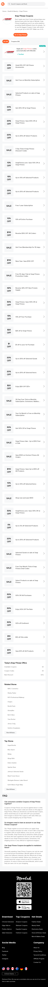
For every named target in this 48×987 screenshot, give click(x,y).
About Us (36, 948)
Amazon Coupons (21, 922)
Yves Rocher (11, 719)
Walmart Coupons (21, 925)
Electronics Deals (37, 929)
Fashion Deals (36, 922)
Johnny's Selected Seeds (15, 771)
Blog (3, 948)
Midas (9, 754)
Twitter (4, 955)
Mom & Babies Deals (38, 936)
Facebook (5, 951)
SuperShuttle (12, 745)
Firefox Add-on (7, 929)
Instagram (5, 959)
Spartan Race (12, 767)
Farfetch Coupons (21, 933)
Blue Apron (11, 750)
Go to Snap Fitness (20, 35)
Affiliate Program (39, 959)
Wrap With (11, 758)
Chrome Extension (8, 922)
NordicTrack (11, 706)
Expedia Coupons (21, 929)
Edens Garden (12, 763)
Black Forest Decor (14, 776)
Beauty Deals (36, 925)
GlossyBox (11, 710)
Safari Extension (7, 933)
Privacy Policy (38, 951)
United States (9, 974)
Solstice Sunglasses (14, 728)
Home (4, 11)
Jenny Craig (11, 724)
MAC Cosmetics (13, 688)
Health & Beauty (13, 11)
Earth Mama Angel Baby (15, 785)
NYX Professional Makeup (16, 697)
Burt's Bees (11, 715)
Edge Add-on (6, 925)
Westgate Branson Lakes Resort (18, 780)
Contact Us (37, 962)
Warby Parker (12, 693)
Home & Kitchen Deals (39, 933)
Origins (10, 702)
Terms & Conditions (40, 955)
